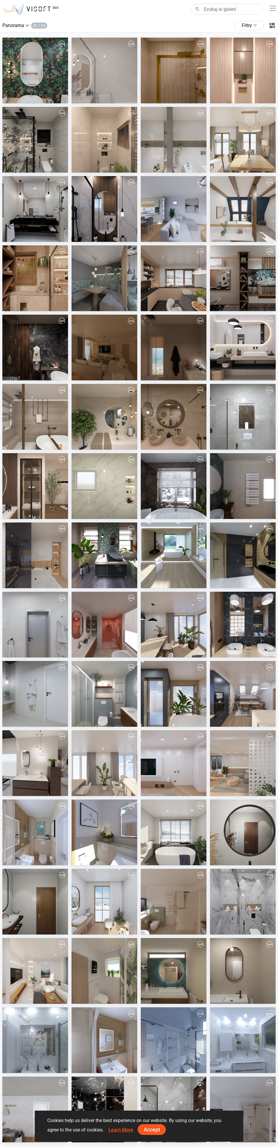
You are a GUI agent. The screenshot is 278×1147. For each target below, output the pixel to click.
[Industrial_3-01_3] (104, 555)
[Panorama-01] (104, 278)
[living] (104, 347)
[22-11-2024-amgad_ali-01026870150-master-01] (173, 1109)
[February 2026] (243, 140)
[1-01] (104, 70)
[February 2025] (243, 763)
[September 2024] (35, 971)
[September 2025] (35, 624)
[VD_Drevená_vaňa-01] (35, 694)
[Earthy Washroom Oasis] (173, 417)
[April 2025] (104, 763)
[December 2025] (173, 278)
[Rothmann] (104, 1040)
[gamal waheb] (35, 209)
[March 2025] (173, 763)
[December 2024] (104, 902)
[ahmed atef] (173, 70)
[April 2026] (35, 70)
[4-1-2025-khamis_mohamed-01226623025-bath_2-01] (35, 902)
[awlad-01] (104, 209)
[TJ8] (35, 1040)
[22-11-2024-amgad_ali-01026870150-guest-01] (104, 1109)
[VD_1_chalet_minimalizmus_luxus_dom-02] (173, 555)
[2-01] (35, 140)
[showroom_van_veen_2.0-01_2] (35, 763)
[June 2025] (173, 694)
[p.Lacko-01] (173, 209)
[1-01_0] (104, 140)
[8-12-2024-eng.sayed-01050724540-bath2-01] (243, 902)
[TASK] (35, 347)
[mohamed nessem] (35, 278)
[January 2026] (243, 209)
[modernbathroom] (35, 417)
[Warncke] (104, 832)
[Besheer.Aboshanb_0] (35, 486)
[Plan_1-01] (104, 971)
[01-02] (243, 70)
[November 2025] (243, 347)
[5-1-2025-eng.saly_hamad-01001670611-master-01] (243, 832)
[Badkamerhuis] (243, 486)
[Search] (227, 9)
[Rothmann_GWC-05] (35, 832)
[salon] (243, 278)
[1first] (104, 486)
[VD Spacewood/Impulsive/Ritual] (243, 555)
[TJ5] (243, 1040)
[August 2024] (35, 1109)
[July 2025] (243, 624)
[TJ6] (173, 1040)
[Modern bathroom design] (104, 417)
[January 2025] (173, 832)
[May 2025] (243, 694)
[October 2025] (35, 555)
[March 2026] (173, 140)
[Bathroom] (173, 347)
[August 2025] (173, 624)
